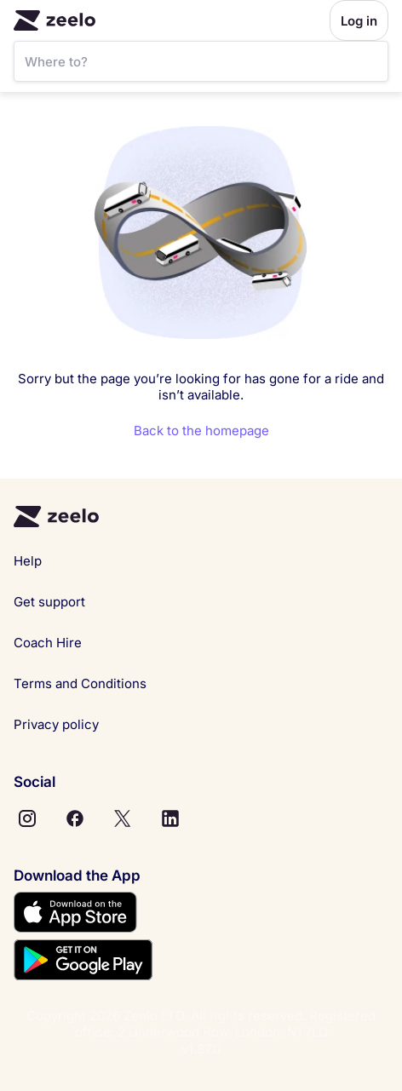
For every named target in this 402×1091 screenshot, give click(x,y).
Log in (359, 21)
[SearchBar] (201, 61)
